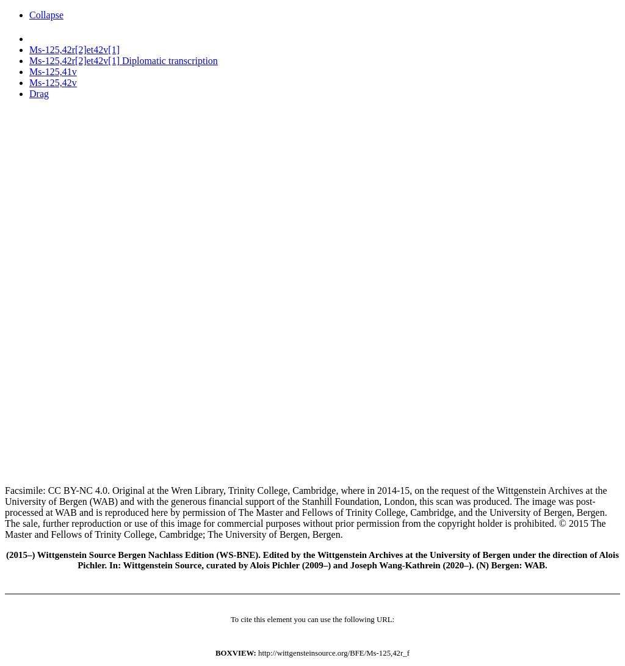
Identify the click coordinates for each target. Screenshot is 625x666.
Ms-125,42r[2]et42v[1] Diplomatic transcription (123, 61)
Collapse (46, 15)
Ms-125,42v (53, 83)
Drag (39, 94)
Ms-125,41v (53, 72)
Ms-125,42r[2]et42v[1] (74, 50)
